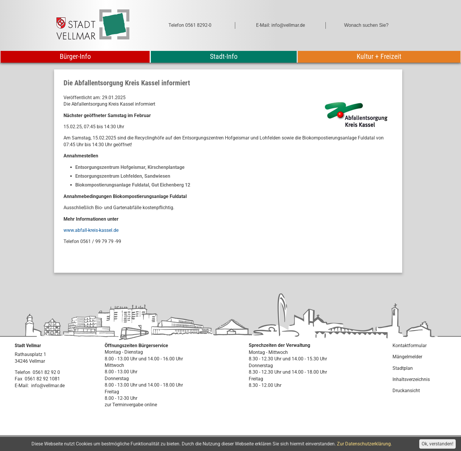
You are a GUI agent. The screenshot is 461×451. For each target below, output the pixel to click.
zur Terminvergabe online (131, 404)
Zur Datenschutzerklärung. (364, 444)
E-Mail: (22, 385)
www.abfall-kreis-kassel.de (91, 230)
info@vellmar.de (48, 385)
